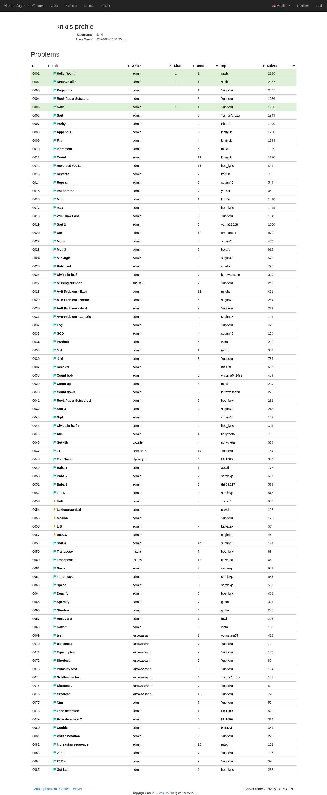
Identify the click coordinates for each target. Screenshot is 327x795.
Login (320, 5)
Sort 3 (59, 409)
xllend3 (226, 501)
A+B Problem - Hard (70, 308)
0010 (36, 149)
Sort (58, 115)
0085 (36, 769)
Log (58, 325)
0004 (36, 98)
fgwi (224, 618)
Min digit (61, 258)
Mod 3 (59, 249)
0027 (36, 283)
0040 (36, 392)
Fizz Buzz (62, 459)
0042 (36, 409)
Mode (59, 241)
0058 (36, 543)
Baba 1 (60, 467)
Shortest (61, 660)
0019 (36, 224)
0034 (36, 342)
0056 (36, 526)
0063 (36, 585)
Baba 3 (60, 484)
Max (58, 207)
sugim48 (227, 182)
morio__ (227, 350)
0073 (36, 669)
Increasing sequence (70, 744)
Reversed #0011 (67, 166)
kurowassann (230, 275)
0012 (36, 166)
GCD (58, 333)
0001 (36, 73)
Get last (61, 769)
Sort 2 (59, 224)
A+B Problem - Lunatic (72, 316)
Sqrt (58, 417)
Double (60, 727)
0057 (36, 535)
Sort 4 (59, 543)
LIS (57, 526)
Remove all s (65, 82)
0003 (36, 90)
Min (57, 199)
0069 (36, 635)
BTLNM (226, 727)
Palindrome (63, 191)
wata (224, 342)
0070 (36, 644)
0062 (36, 577)
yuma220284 (230, 224)
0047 (36, 451)
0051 (36, 484)
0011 (36, 157)
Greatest (61, 694)
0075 (36, 686)
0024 (36, 258)
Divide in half (65, 275)
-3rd (58, 358)
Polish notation (66, 736)
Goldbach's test (67, 677)
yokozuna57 (229, 635)
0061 (36, 568)
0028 (36, 291)
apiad (225, 467)
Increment (62, 149)
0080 (36, 727)
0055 (36, 518)
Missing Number (67, 283)
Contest (88, 5)
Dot (57, 233)
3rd (57, 350)
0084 (36, 761)
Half (58, 501)
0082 (36, 744)
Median (60, 518)
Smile (59, 568)
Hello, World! (65, 73)
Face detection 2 (67, 719)
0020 (36, 233)
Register (303, 5)
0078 (36, 711)
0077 (36, 702)
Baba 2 (60, 476)
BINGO (60, 535)
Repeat (60, 182)
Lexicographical (67, 509)
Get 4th (60, 442)
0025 (36, 266)
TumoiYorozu (230, 115)
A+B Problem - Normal (72, 300)
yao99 (225, 191)
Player (105, 5)
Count (59, 157)
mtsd (224, 149)
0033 (36, 333)
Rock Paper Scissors (71, 98)
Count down (64, 392)
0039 (36, 384)
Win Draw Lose (66, 216)
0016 (36, 199)
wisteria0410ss (231, 375)
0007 (36, 124)
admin (137, 73)
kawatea (227, 526)
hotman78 (140, 451)
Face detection (66, 711)
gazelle (138, 442)
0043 (36, 417)
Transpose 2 (64, 560)
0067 (36, 618)
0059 (36, 551)
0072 (36, 660)
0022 (36, 241)
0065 (36, 602)
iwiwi (58, 107)
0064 (36, 593)
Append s (62, 132)
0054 (36, 509)
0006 (36, 115)
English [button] (281, 6)
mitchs (225, 291)
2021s (59, 761)
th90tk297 (228, 484)
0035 (36, 350)
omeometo (228, 233)
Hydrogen (139, 459)
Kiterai (225, 124)
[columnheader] (41, 66)
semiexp (227, 476)
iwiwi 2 (60, 627)
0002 (36, 82)
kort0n (225, 174)
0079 (36, 719)
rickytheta (228, 434)
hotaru (225, 249)
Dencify (60, 593)
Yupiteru (227, 90)
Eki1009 (227, 459)
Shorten (61, 610)
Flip (58, 140)
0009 (36, 140)
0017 (36, 207)
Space (59, 585)
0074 (36, 677)
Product (61, 342)
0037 (36, 367)
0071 (36, 652)
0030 (36, 308)
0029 (36, 300)
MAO (23, 5)
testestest (62, 644)
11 (56, 451)
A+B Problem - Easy (70, 291)
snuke (164, 793)
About (54, 5)
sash (224, 73)
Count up (62, 384)
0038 (36, 375)
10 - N (59, 493)
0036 (36, 358)
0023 (36, 249)
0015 (36, 191)
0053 (36, 501)
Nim (58, 702)
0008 (36, 132)
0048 (36, 459)
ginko (225, 602)
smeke (225, 266)
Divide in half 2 (66, 426)
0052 (36, 493)
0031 (36, 316)
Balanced (62, 266)
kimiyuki (227, 132)
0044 (36, 426)
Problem (71, 5)
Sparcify (61, 602)
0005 (36, 107)
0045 (36, 434)
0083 (36, 753)
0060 (36, 560)
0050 (36, 476)
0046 (36, 442)
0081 (36, 736)
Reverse (61, 174)
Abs (58, 434)
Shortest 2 (62, 686)
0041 (36, 400)
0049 (36, 467)
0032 (36, 325)
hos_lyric (227, 166)
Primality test (65, 669)
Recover (61, 367)
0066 (36, 610)
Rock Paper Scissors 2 (72, 400)
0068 (36, 627)
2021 (58, 753)
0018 (36, 216)
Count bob (63, 375)
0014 (36, 182)
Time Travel (63, 577)
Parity (59, 124)
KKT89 (226, 367)
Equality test (64, 652)
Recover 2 (62, 618)
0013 (36, 174)
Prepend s (62, 90)
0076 (36, 694)
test (58, 635)
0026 (36, 275)
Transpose (63, 551)
